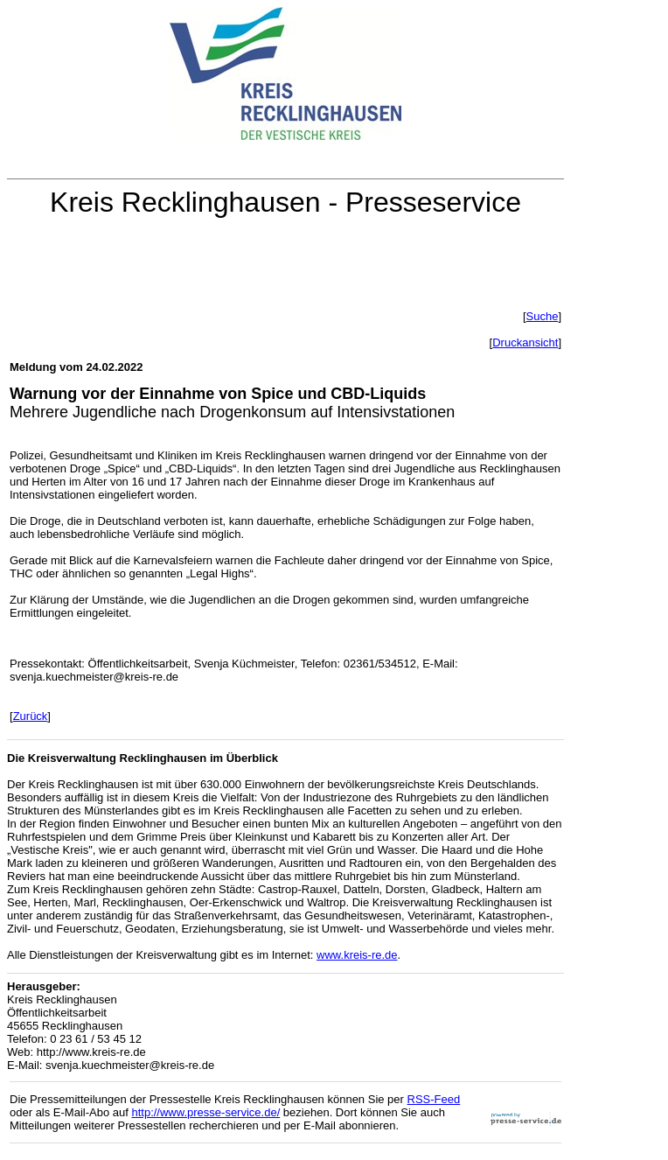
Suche (542, 316)
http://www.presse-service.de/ (205, 1112)
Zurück (30, 716)
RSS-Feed (434, 1099)
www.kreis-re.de (357, 954)
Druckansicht (525, 342)
